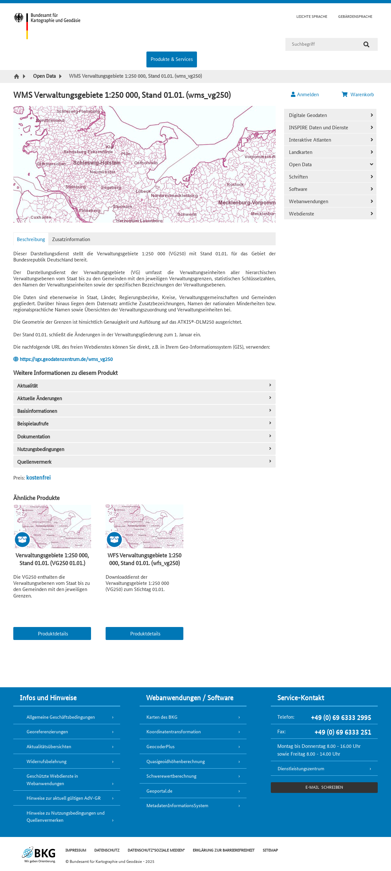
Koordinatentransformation (173, 731)
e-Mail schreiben (324, 787)
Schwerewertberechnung (171, 775)
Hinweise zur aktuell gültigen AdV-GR (64, 798)
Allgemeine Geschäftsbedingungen (61, 717)
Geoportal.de (159, 790)
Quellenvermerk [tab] (145, 461)
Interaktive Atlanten (310, 139)
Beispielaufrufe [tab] (145, 423)
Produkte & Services (172, 58)
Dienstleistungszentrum (301, 768)
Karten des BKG (162, 717)
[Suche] (366, 44)
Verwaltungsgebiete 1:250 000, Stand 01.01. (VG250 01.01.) (52, 558)
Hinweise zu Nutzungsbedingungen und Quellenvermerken (66, 816)
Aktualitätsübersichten (49, 746)
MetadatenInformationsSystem (177, 805)
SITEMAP (270, 850)
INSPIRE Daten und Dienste (318, 127)
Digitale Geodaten (308, 114)
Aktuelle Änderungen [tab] (145, 398)
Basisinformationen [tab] (145, 410)
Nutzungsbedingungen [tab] (145, 449)
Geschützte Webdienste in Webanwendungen (52, 779)
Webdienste (301, 213)
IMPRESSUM (75, 850)
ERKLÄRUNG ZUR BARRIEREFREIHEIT (224, 850)
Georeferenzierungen (47, 731)
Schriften (298, 176)
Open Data (300, 164)
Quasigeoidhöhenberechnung (175, 761)
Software (298, 188)
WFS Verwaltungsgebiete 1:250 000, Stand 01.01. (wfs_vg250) (144, 558)
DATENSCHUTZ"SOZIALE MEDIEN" (156, 850)
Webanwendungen (308, 201)
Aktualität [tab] (145, 385)
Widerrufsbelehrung (46, 761)
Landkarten (300, 151)
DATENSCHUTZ (107, 850)
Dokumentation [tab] (145, 436)
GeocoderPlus (160, 746)
